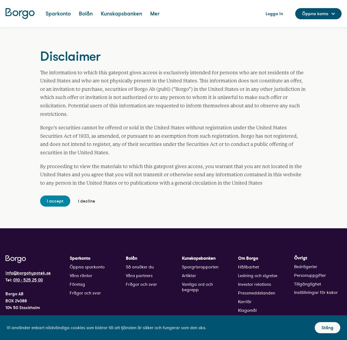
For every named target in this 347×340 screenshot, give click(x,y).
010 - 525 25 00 (28, 280)
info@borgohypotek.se (28, 272)
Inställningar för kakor (316, 292)
